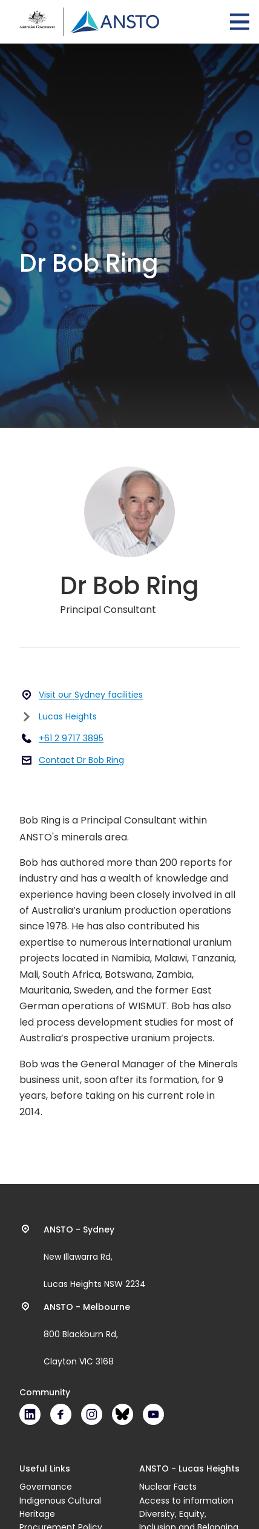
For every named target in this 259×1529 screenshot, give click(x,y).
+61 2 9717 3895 (71, 738)
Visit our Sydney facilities (91, 695)
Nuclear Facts (168, 1487)
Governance (45, 1487)
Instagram (91, 1414)
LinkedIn (30, 1414)
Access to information (186, 1501)
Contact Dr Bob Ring (81, 760)
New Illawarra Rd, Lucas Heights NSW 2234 (95, 1256)
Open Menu (239, 21)
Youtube (153, 1414)
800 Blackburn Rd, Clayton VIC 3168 (87, 1334)
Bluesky (122, 1414)
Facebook (60, 1414)
